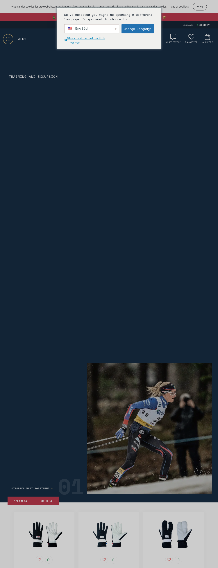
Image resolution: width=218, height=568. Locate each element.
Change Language (137, 28)
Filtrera (20, 501)
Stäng (200, 6)
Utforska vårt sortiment (32, 488)
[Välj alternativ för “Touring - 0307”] (113, 560)
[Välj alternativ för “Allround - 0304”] (49, 560)
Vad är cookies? (180, 6)
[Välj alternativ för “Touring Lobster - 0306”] (178, 560)
